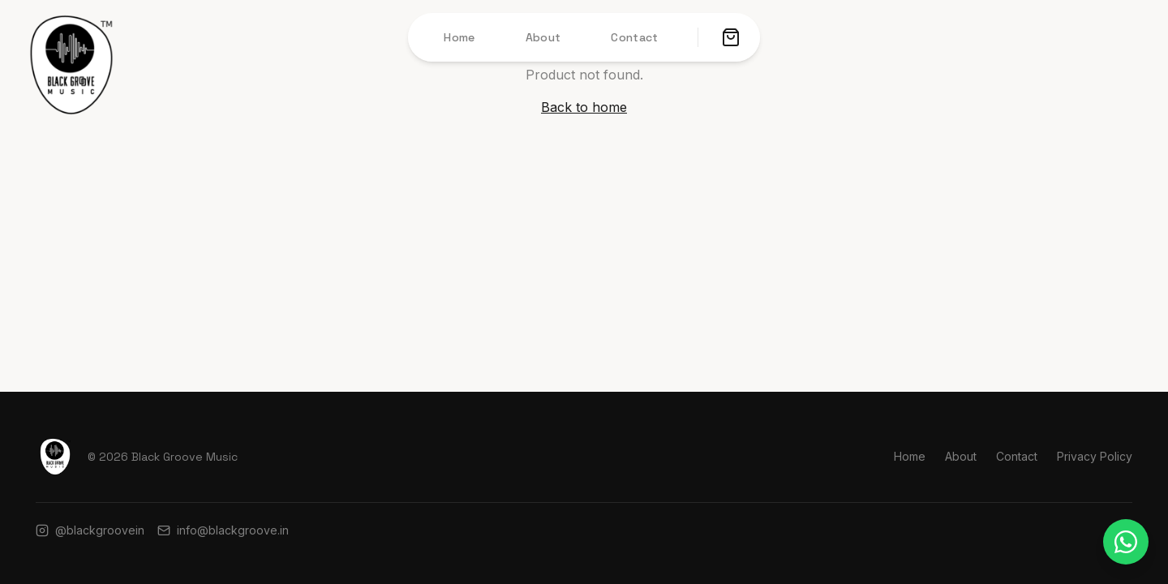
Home (459, 37)
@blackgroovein (90, 530)
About (543, 37)
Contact (634, 37)
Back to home (584, 107)
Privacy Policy (1094, 456)
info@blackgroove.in (223, 530)
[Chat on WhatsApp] (1126, 542)
